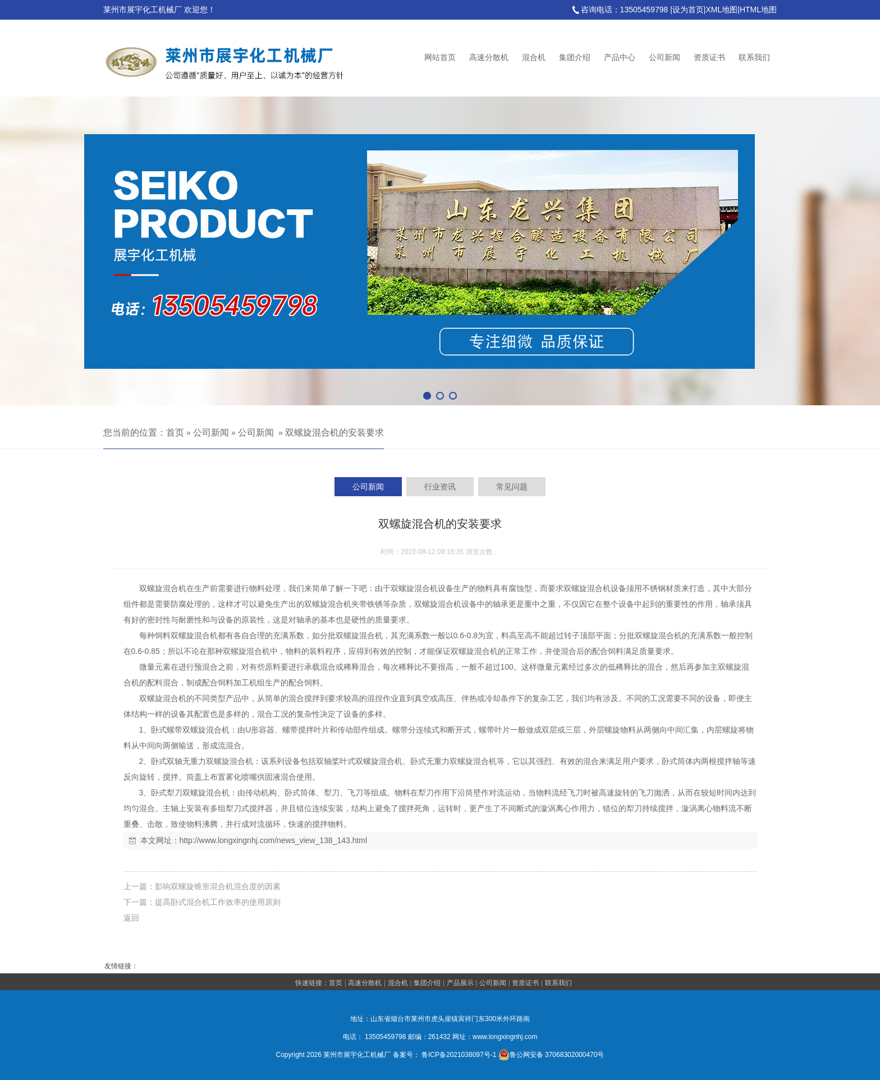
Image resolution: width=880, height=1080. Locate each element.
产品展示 (460, 983)
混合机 (534, 57)
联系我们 (754, 57)
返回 (131, 917)
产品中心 (619, 57)
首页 (175, 432)
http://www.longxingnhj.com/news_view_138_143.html (274, 840)
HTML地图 (758, 9)
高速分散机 (488, 57)
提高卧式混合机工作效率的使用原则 (218, 902)
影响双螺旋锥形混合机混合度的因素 (218, 886)
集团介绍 (574, 57)
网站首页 (440, 57)
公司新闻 (664, 57)
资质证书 (709, 57)
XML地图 (721, 9)
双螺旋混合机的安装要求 (334, 432)
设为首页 (688, 9)
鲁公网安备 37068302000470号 (551, 1054)
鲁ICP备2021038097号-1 (458, 1055)
